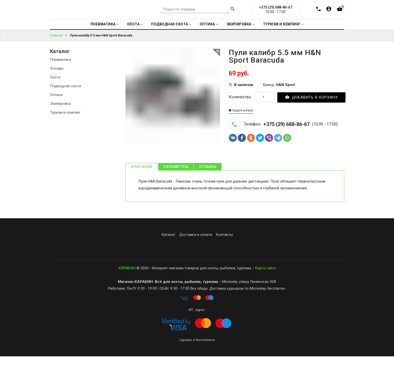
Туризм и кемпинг (65, 141)
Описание (142, 195)
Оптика (56, 123)
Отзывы (207, 195)
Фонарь (57, 97)
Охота (55, 105)
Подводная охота (65, 114)
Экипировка (60, 132)
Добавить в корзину (311, 125)
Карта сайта (265, 296)
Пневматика (60, 88)
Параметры (176, 195)
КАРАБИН (127, 296)
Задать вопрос (241, 139)
